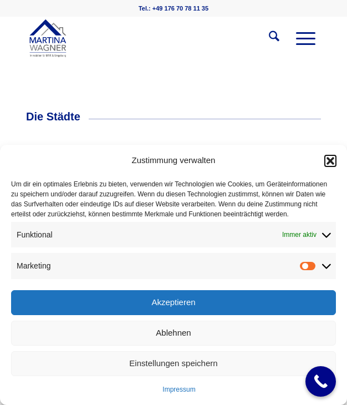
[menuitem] (268, 38)
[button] (330, 160)
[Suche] (268, 38)
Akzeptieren (173, 302)
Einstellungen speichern (173, 363)
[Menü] (300, 38)
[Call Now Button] (320, 381)
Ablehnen (173, 332)
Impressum (178, 389)
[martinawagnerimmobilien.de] (144, 38)
